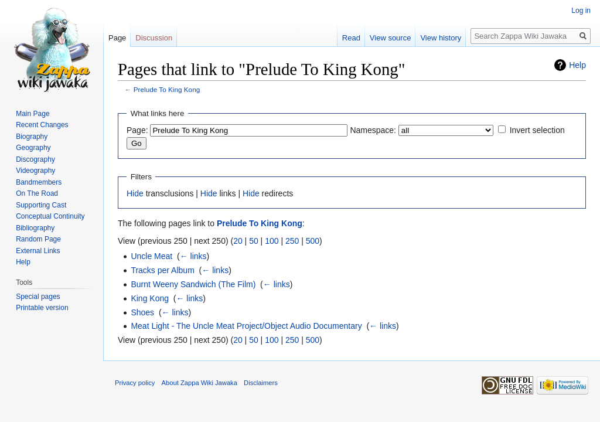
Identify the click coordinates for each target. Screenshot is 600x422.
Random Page (38, 239)
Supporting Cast (41, 205)
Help (577, 65)
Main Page (32, 114)
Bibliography (35, 228)
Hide (135, 193)
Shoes (142, 312)
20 (238, 241)
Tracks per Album (162, 270)
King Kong (150, 298)
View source (390, 37)
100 (271, 241)
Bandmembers (39, 182)
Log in (581, 10)
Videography (35, 170)
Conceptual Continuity (50, 216)
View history (440, 37)
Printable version (42, 308)
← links (193, 256)
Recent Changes (42, 125)
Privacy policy (135, 382)
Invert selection (537, 130)
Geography (33, 148)
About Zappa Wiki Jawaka (199, 382)
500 (312, 241)
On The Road (37, 193)
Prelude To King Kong (167, 89)
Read (351, 37)
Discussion (153, 37)
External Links (38, 251)
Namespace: (373, 130)
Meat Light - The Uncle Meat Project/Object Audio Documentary (246, 326)
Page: (137, 130)
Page (117, 37)
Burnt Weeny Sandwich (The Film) (193, 284)
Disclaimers (261, 382)
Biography (31, 136)
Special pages (38, 296)
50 (253, 241)
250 (292, 241)
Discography (35, 159)
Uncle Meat (151, 256)
